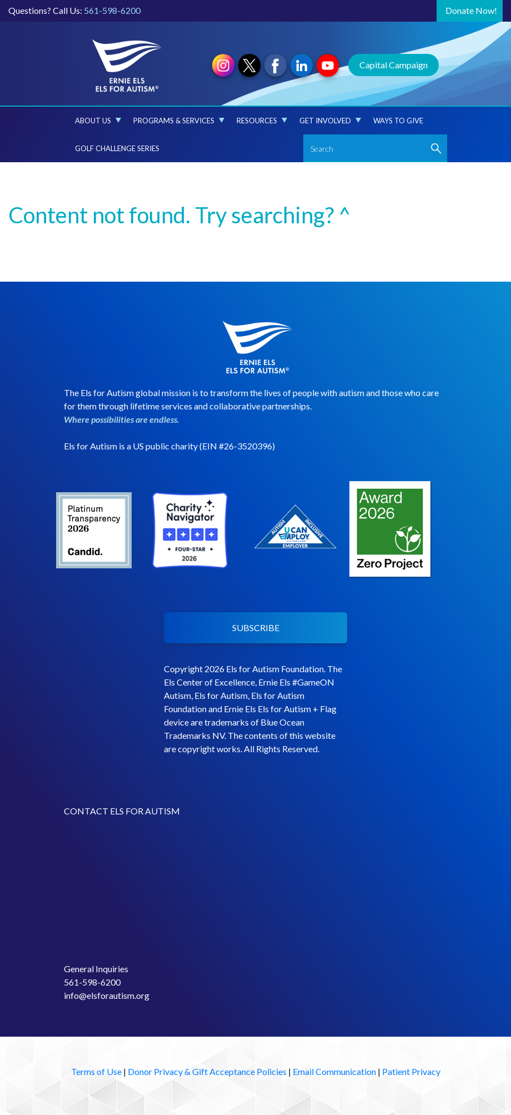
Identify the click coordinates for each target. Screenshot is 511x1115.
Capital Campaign (393, 64)
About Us (98, 120)
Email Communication (334, 1071)
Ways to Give (398, 120)
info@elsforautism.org (106, 995)
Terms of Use (96, 1071)
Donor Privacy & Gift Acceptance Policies (207, 1071)
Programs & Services (178, 120)
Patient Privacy (411, 1071)
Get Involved (330, 120)
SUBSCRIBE (255, 627)
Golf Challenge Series (117, 148)
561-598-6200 (112, 10)
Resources (262, 120)
